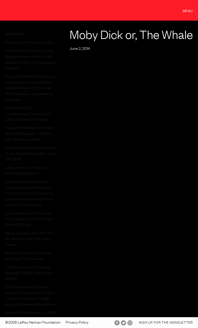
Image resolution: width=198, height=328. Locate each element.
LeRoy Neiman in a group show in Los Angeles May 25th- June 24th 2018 (30, 154)
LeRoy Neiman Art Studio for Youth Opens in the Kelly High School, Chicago (29, 220)
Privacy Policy (77, 323)
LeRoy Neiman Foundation (31, 10)
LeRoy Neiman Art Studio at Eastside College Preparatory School (29, 274)
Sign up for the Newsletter (166, 323)
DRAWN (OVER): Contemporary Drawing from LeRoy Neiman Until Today (28, 114)
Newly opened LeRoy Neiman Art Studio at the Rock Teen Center (29, 240)
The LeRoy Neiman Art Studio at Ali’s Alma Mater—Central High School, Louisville (29, 134)
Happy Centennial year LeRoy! (29, 43)
